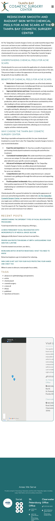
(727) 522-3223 (34, 510)
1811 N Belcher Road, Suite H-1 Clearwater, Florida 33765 (48, 512)
